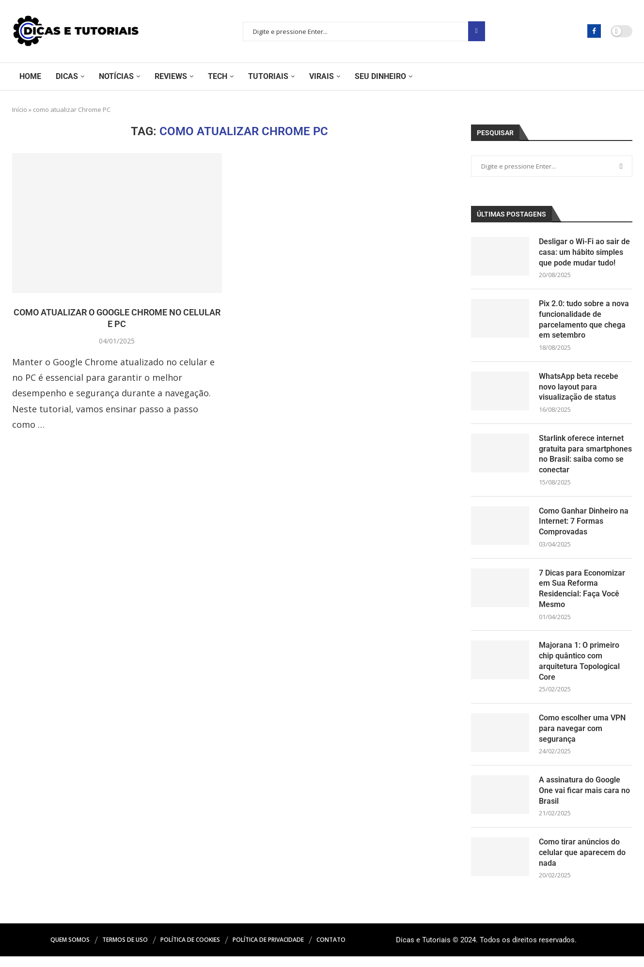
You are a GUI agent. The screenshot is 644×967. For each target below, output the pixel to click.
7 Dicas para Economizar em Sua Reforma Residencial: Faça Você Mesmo (582, 595)
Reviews (171, 76)
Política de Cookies (190, 950)
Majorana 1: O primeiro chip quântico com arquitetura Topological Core (579, 668)
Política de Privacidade (268, 950)
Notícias (116, 76)
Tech (217, 76)
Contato (331, 950)
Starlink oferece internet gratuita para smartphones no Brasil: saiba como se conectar (585, 458)
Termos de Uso (125, 950)
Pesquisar (476, 31)
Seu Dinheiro (380, 76)
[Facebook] (594, 31)
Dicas (67, 76)
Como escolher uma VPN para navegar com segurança (582, 737)
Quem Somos (70, 950)
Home (30, 76)
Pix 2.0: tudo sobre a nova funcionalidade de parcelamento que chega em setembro (584, 321)
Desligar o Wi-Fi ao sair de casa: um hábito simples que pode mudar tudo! (584, 252)
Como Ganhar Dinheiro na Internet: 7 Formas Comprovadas (583, 526)
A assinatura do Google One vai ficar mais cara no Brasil (584, 799)
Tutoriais (268, 76)
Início (19, 109)
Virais (321, 76)
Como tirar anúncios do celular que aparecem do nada (582, 862)
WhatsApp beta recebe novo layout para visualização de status (578, 390)
